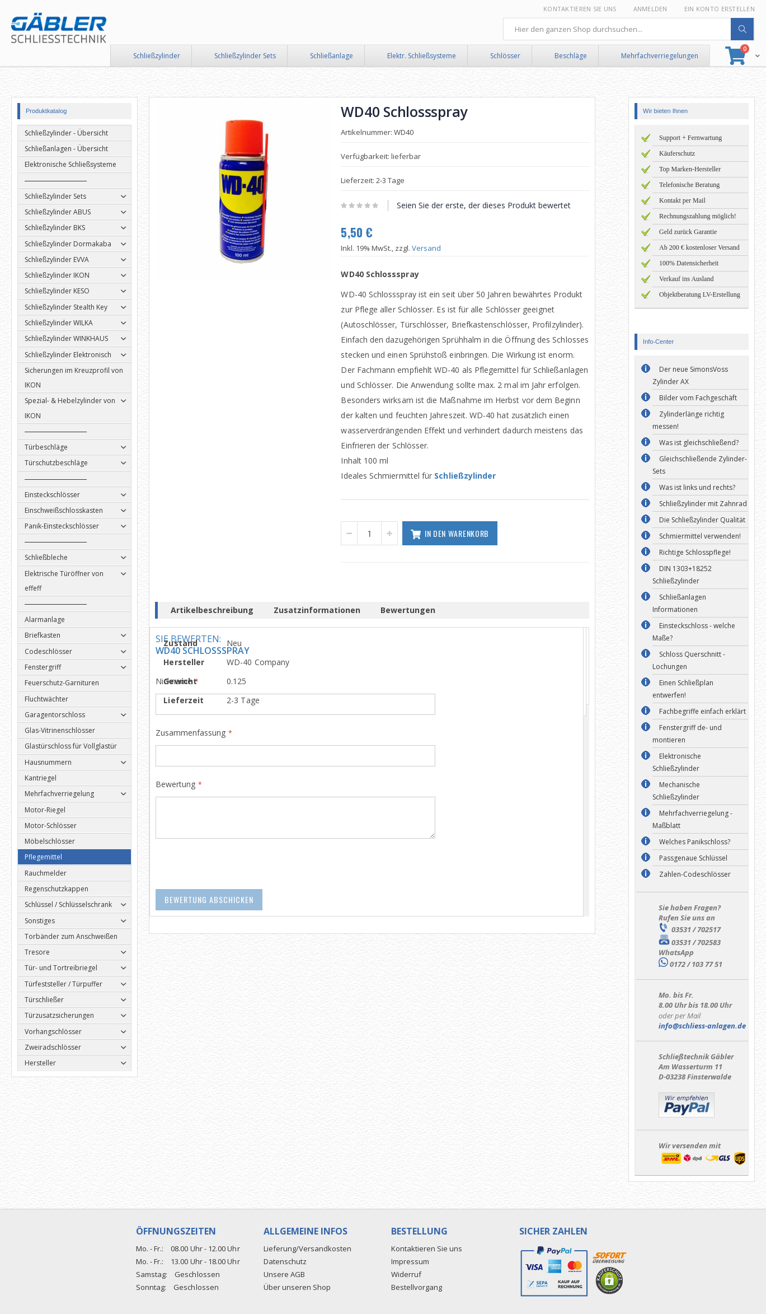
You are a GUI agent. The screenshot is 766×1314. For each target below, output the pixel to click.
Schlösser (505, 55)
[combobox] (629, 29)
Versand (437, 248)
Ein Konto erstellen (719, 8)
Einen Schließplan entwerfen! (682, 689)
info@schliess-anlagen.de (702, 1026)
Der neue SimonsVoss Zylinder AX (690, 375)
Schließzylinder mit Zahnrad (703, 503)
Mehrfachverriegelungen (659, 55)
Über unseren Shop (297, 1287)
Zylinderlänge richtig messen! (688, 420)
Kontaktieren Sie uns (580, 8)
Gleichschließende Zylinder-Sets (699, 465)
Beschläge (570, 55)
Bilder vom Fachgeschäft (698, 398)
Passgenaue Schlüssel (693, 858)
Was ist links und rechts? (697, 487)
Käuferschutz (677, 153)
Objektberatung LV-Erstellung (699, 294)
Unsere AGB (284, 1274)
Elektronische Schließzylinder (676, 762)
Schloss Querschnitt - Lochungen (688, 660)
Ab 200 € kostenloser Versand (699, 247)
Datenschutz (285, 1261)
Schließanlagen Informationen (679, 603)
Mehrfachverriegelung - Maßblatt (692, 819)
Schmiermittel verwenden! (700, 536)
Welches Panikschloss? (694, 842)
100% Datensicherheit (688, 263)
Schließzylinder (156, 55)
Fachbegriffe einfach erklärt (702, 711)
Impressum (410, 1261)
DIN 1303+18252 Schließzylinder (682, 575)
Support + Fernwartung (690, 138)
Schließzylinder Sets (245, 55)
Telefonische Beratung (689, 185)
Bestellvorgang (416, 1287)
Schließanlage (331, 55)
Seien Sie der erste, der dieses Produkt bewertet (495, 205)
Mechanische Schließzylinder (676, 791)
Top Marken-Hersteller (690, 169)
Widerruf (406, 1274)
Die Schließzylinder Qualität (702, 520)
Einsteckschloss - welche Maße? (693, 632)
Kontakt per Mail (682, 200)
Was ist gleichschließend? (699, 442)
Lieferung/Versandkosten (307, 1248)
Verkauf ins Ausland (686, 279)
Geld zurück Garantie (688, 232)
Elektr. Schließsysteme (421, 55)
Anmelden (650, 8)
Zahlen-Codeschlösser (695, 874)
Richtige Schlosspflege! (695, 552)
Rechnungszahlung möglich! (697, 216)
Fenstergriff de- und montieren (687, 734)
